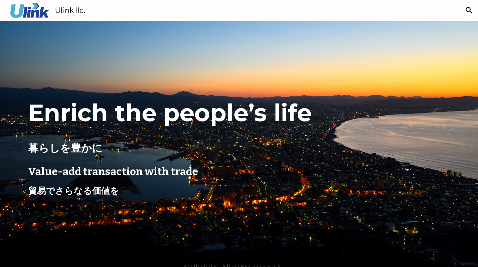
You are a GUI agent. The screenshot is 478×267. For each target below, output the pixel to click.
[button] (469, 10)
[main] (202, 111)
